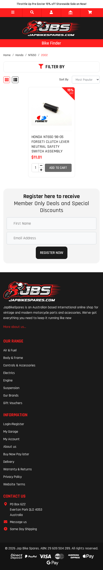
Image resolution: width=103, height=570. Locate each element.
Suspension (11, 388)
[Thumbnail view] (6, 79)
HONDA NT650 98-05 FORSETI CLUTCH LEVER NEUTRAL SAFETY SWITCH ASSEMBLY (50, 144)
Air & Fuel (10, 350)
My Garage (10, 431)
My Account (11, 439)
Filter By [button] (51, 67)
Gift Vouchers (12, 403)
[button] (12, 12)
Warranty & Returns (17, 469)
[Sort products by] (86, 80)
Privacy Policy (12, 477)
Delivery (8, 461)
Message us (18, 522)
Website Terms (14, 484)
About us (9, 446)
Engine (8, 380)
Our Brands (11, 395)
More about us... (14, 327)
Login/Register (13, 424)
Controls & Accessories (19, 365)
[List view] (15, 79)
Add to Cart (58, 168)
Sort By (63, 80)
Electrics (9, 373)
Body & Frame (13, 358)
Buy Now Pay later (16, 454)
